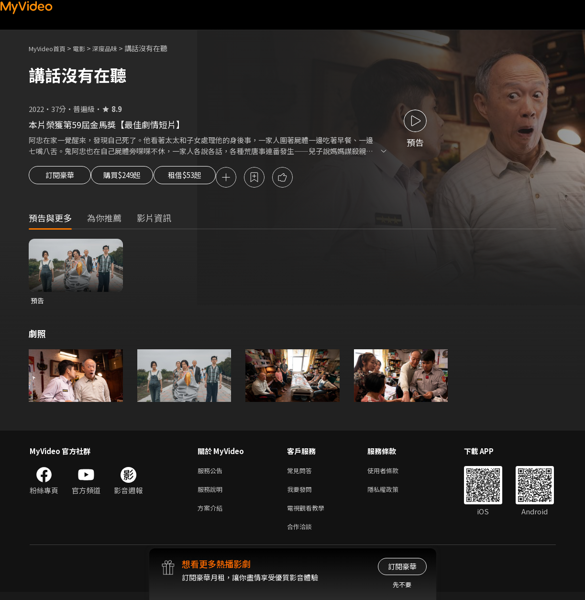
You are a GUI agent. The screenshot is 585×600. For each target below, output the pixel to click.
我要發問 (301, 494)
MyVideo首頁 (50, 48)
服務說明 (212, 494)
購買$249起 (132, 178)
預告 (38, 302)
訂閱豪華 (60, 178)
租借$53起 (207, 178)
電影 (86, 48)
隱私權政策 (391, 494)
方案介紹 (212, 514)
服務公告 (212, 473)
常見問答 (301, 473)
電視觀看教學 (308, 514)
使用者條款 (391, 473)
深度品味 (115, 48)
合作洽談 (301, 534)
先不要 (402, 584)
